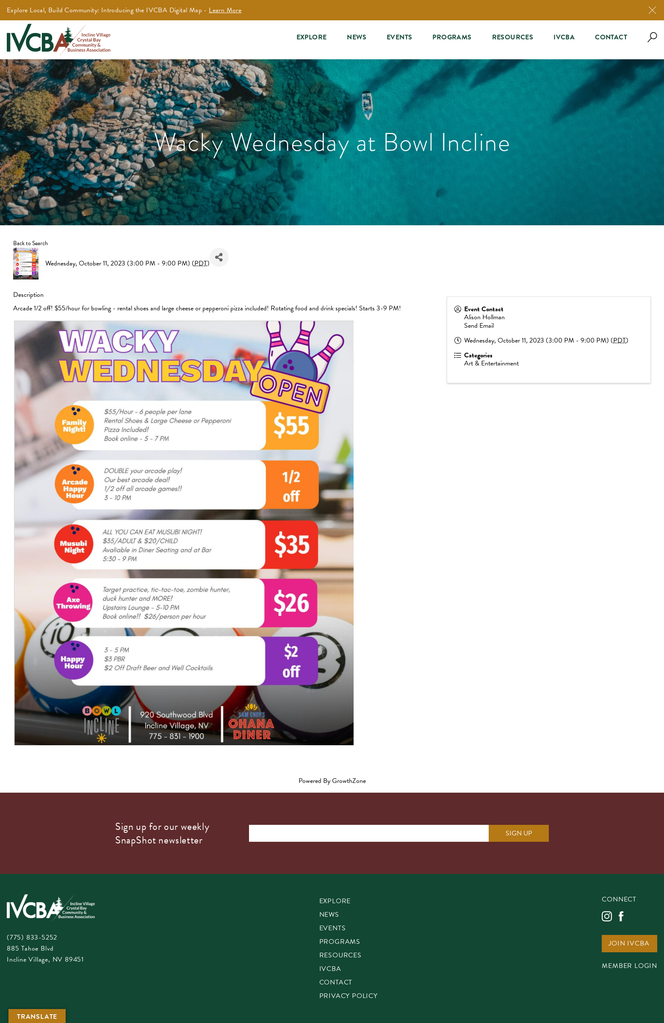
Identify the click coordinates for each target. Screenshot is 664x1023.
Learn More (225, 10)
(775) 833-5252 (32, 937)
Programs (451, 37)
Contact (611, 37)
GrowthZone (349, 781)
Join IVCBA (629, 944)
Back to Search (30, 243)
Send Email (479, 326)
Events (399, 37)
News (356, 37)
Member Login (629, 966)
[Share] (219, 257)
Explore (311, 37)
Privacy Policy (348, 996)
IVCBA (564, 37)
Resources (513, 37)
